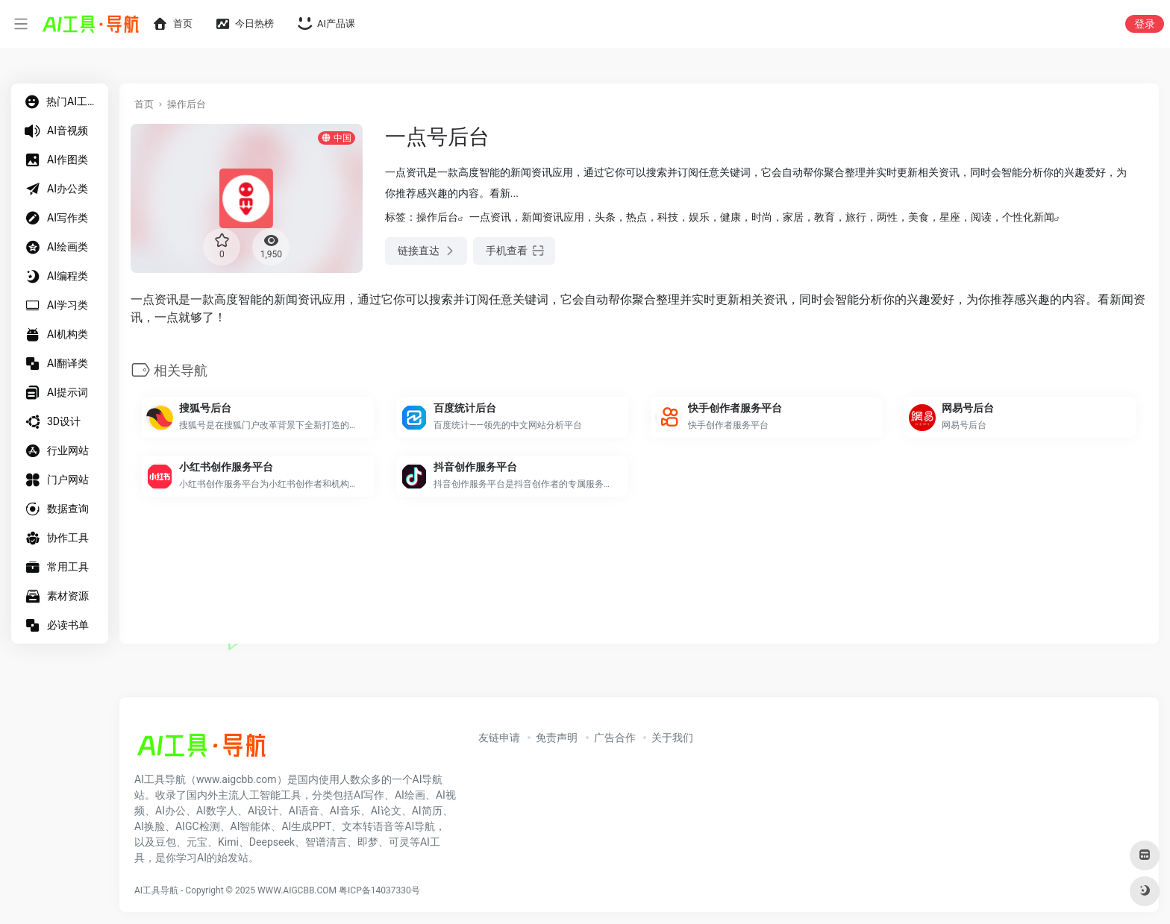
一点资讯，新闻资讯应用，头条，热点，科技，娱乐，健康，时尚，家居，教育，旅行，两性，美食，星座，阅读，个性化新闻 (761, 217)
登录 (1144, 24)
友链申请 (499, 738)
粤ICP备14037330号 (379, 890)
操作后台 (186, 104)
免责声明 (557, 738)
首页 (144, 104)
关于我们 (672, 738)
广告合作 (615, 738)
